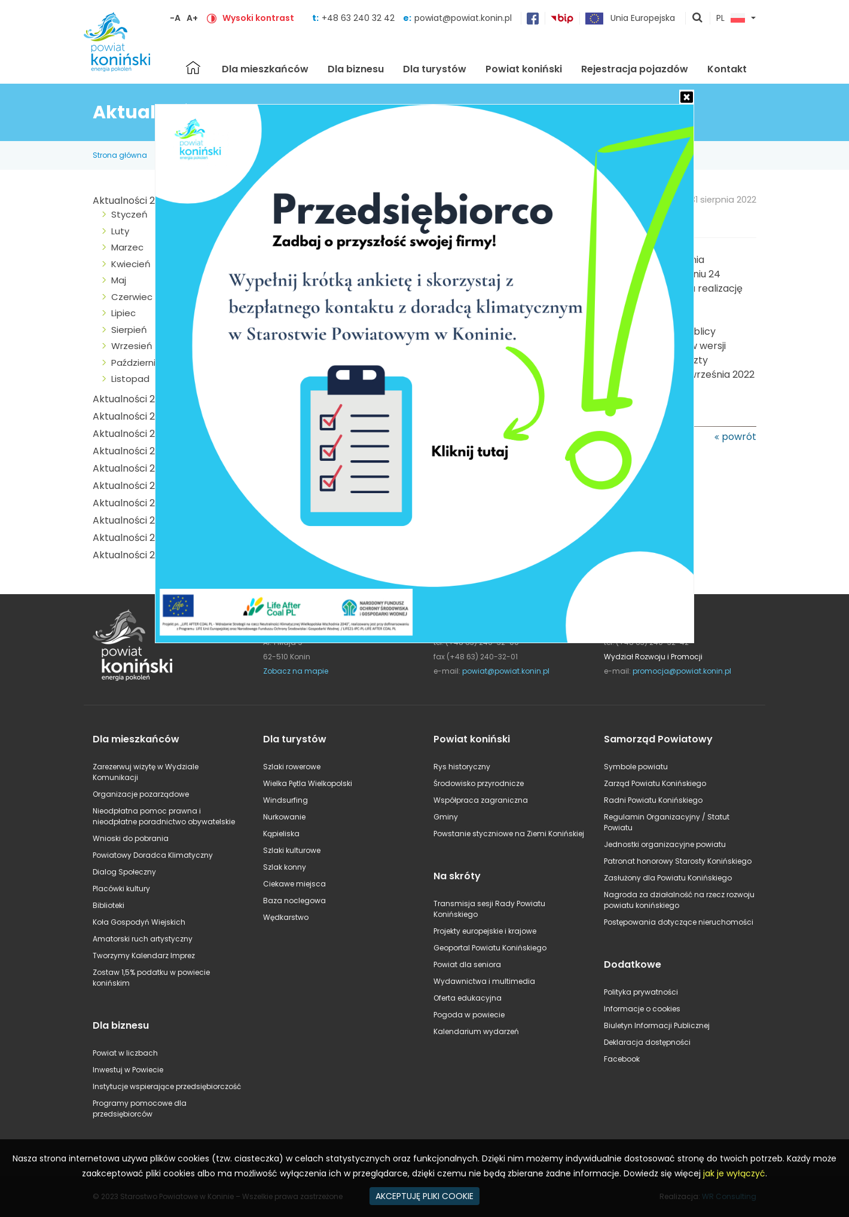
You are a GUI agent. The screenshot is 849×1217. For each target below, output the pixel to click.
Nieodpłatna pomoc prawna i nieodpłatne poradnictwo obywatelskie (164, 816)
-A (175, 18)
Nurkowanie (284, 817)
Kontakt (727, 69)
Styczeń (129, 214)
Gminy (445, 817)
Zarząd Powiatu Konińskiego (655, 783)
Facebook (622, 1059)
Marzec (127, 247)
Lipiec (123, 313)
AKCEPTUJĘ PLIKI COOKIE (424, 1196)
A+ (192, 18)
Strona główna (193, 67)
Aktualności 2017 (131, 520)
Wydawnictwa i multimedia (484, 981)
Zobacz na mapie (295, 671)
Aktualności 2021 (131, 451)
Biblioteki (108, 905)
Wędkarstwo (286, 917)
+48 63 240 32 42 (359, 18)
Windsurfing (285, 800)
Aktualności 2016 (131, 538)
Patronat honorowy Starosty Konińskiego (678, 861)
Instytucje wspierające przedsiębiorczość (167, 1086)
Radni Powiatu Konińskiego (653, 800)
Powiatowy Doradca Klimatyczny (153, 855)
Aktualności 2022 (132, 434)
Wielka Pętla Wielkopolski (307, 783)
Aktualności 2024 (133, 399)
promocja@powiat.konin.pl (682, 671)
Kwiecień (131, 264)
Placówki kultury (121, 888)
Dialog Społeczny (124, 872)
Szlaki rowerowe (291, 767)
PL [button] (730, 18)
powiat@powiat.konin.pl (463, 18)
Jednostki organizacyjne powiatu (665, 844)
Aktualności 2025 (132, 200)
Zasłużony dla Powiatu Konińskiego (668, 878)
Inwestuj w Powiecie (128, 1070)
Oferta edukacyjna (467, 998)
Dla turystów (434, 69)
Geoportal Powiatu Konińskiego (489, 948)
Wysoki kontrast (258, 18)
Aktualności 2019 (131, 486)
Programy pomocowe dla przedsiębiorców (140, 1108)
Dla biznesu (356, 69)
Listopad (130, 378)
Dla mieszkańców (265, 69)
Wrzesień (131, 346)
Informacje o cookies (642, 1009)
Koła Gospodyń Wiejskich (139, 922)
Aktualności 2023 (132, 416)
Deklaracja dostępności (647, 1042)
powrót (739, 437)
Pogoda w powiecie (469, 1015)
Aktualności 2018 (131, 503)
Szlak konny (284, 867)
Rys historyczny (461, 767)
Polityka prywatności (641, 992)
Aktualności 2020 (132, 468)
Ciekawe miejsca (294, 884)
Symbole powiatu (636, 767)
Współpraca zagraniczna (480, 800)
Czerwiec (131, 297)
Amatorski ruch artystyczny (143, 939)
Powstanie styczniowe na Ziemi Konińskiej (508, 833)
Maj (118, 280)
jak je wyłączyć (734, 1173)
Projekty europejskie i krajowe (484, 931)
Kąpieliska (281, 833)
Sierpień (129, 329)
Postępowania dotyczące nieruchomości (678, 922)
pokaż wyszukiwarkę (698, 19)
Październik (135, 362)
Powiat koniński (523, 69)
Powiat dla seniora (467, 964)
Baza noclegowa (294, 900)
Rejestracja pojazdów (634, 69)
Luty (120, 231)
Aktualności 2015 (131, 555)
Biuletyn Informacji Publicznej (657, 1025)
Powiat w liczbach (125, 1053)
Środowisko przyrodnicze (478, 783)
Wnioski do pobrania (131, 838)
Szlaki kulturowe (291, 850)
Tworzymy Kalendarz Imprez (144, 955)
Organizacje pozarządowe (141, 794)
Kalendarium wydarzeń (476, 1031)
